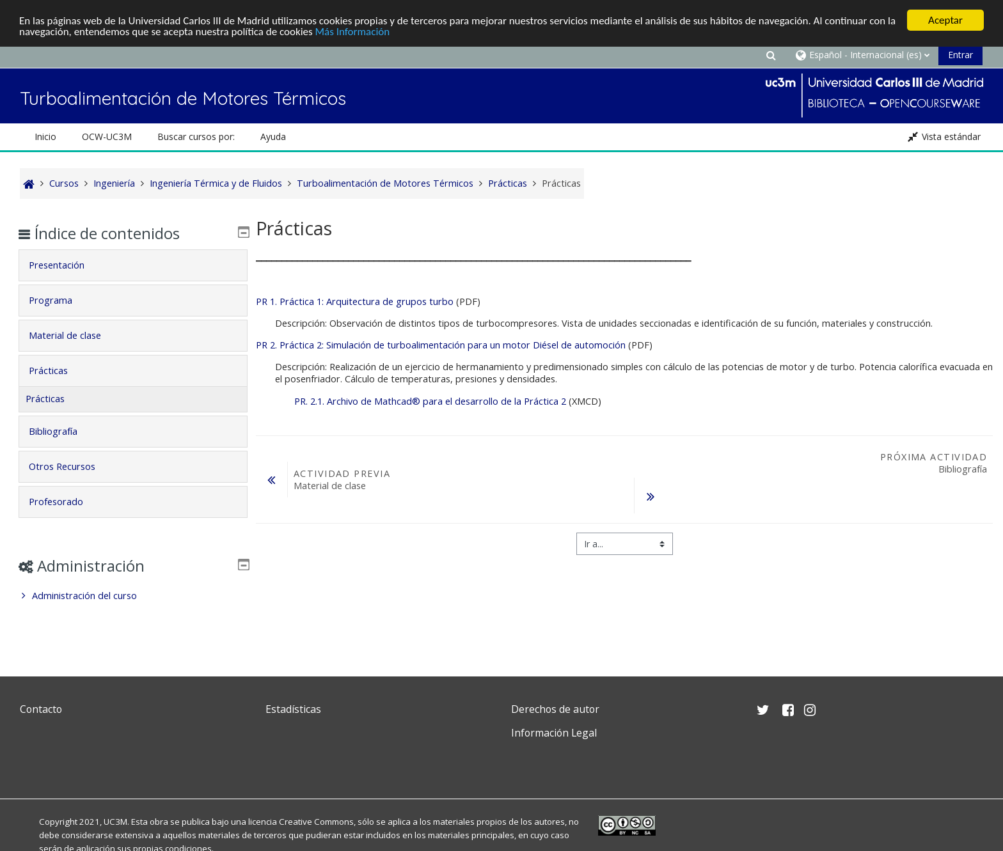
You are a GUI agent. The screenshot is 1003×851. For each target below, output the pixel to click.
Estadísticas (293, 709)
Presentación (65, 265)
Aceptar (945, 20)
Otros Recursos (71, 466)
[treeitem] (133, 596)
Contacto (41, 709)
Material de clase (74, 335)
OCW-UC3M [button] (107, 136)
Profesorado (65, 502)
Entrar (960, 55)
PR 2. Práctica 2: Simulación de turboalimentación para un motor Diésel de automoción (441, 345)
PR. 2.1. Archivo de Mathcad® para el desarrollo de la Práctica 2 (430, 401)
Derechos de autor (555, 709)
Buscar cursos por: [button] (196, 136)
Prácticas (57, 370)
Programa (59, 300)
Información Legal (554, 733)
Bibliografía (62, 431)
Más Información (352, 31)
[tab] (132, 265)
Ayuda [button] (273, 136)
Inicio (45, 136)
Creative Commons (316, 821)
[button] (771, 54)
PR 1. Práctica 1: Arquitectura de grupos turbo (355, 301)
